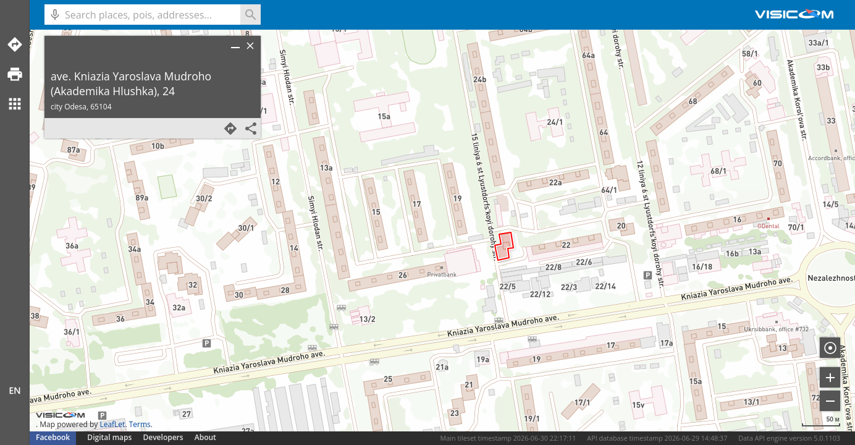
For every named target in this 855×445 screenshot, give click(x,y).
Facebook (53, 437)
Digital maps (110, 437)
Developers (163, 437)
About (205, 437)
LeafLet (112, 424)
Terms (140, 424)
